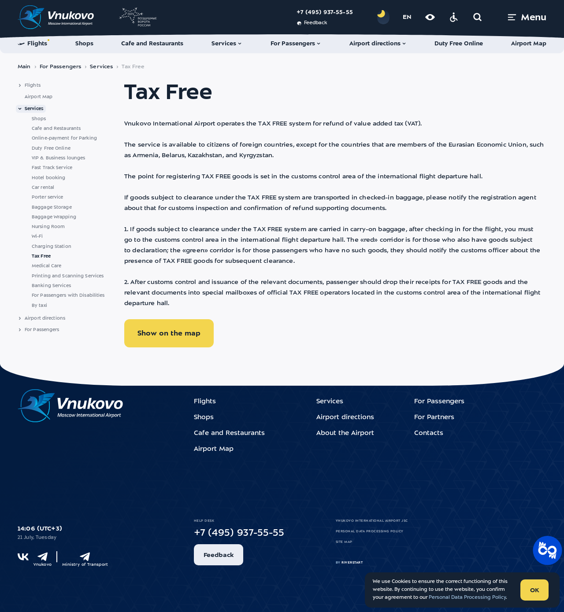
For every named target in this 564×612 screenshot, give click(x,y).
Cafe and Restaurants (56, 128)
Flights (33, 85)
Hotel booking (48, 178)
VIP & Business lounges (58, 158)
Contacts (428, 433)
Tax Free (41, 256)
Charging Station (51, 246)
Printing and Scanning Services (68, 276)
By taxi (39, 305)
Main (24, 67)
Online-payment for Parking (64, 138)
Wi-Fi (37, 236)
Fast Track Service (52, 168)
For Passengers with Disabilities (68, 295)
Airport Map (38, 97)
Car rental (43, 187)
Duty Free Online (51, 148)
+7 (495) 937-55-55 (325, 12)
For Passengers (61, 67)
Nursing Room (48, 227)
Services (101, 67)
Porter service (47, 197)
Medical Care (46, 266)
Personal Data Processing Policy (370, 531)
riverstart (352, 562)
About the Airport (345, 433)
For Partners (434, 417)
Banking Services (51, 286)
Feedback (312, 23)
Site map (344, 542)
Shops (39, 119)
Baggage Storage (52, 207)
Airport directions (45, 318)
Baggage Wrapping (54, 217)
